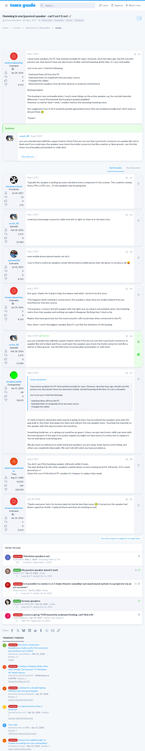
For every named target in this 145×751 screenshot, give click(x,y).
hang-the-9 (27, 638)
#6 (79, 379)
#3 (79, 240)
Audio (43, 635)
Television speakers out (37, 618)
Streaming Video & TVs (50, 621)
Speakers (79, 20)
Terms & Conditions (103, 746)
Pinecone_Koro (21, 652)
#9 (79, 562)
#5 (79, 313)
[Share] (83, 54)
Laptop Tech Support (54, 683)
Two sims (104, 139)
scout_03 (25, 154)
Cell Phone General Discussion (114, 147)
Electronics (48, 20)
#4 (79, 277)
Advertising (38, 746)
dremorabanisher (14, 20)
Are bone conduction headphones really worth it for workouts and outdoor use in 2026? (120, 62)
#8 (79, 521)
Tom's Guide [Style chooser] (119, 733)
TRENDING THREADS (104, 52)
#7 (79, 416)
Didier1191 (19, 635)
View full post (28, 181)
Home (70, 20)
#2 (79, 202)
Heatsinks (59, 20)
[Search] (68, 5)
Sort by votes (82, 192)
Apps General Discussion (111, 163)
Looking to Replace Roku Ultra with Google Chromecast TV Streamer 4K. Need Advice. (120, 83)
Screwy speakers (31, 663)
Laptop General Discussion (112, 114)
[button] (6, 5)
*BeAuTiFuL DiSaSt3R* (24, 666)
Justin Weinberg (21, 683)
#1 (87, 54)
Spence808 (19, 621)
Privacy (80, 746)
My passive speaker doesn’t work (40, 632)
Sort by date (64, 192)
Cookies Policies (60, 746)
